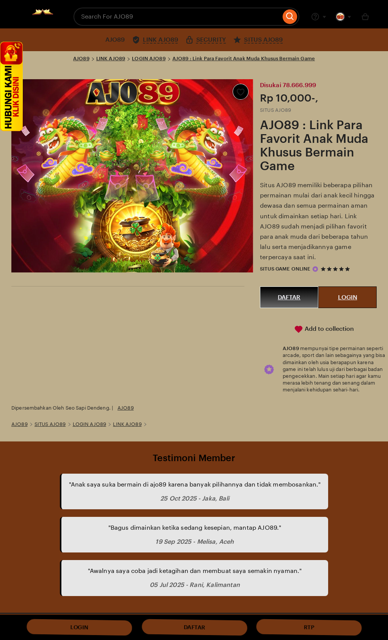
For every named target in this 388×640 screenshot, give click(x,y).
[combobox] (177, 17)
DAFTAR (289, 297)
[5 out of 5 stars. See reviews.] (336, 268)
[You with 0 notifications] (343, 17)
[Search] (290, 17)
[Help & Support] (318, 17)
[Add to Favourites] (241, 92)
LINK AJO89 (110, 58)
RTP (309, 627)
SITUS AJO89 (50, 424)
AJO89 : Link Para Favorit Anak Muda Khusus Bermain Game (243, 58)
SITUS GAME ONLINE (285, 269)
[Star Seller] (315, 269)
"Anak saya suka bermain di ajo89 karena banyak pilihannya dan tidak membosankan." (195, 484)
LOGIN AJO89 (148, 58)
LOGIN (347, 297)
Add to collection (324, 329)
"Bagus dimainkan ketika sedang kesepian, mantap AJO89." (195, 527)
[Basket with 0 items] (365, 17)
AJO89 (81, 58)
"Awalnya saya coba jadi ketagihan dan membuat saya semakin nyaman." (195, 570)
